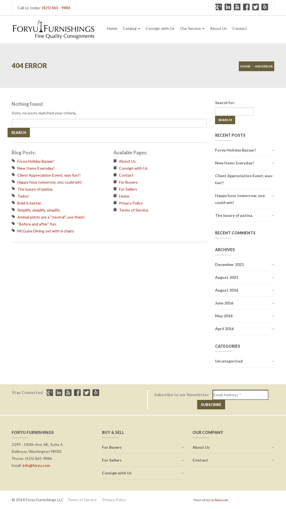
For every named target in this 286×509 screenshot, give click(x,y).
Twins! (23, 196)
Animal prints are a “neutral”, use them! (51, 217)
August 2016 (226, 290)
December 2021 (229, 264)
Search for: (225, 102)
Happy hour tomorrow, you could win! (49, 182)
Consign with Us (160, 28)
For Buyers (128, 182)
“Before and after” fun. (37, 224)
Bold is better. (29, 203)
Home (112, 28)
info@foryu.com (36, 465)
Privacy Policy (131, 203)
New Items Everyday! (36, 168)
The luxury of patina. (35, 189)
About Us (218, 28)
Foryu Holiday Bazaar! (35, 161)
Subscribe (211, 404)
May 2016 (224, 315)
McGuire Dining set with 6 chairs (45, 231)
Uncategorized (229, 361)
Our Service (192, 28)
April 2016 (224, 328)
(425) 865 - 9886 (56, 7)
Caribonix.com (218, 500)
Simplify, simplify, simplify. (38, 210)
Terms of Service (133, 210)
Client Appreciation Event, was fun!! (49, 175)
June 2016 (224, 303)
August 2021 (226, 277)
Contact (239, 28)
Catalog (131, 28)
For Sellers (128, 189)
